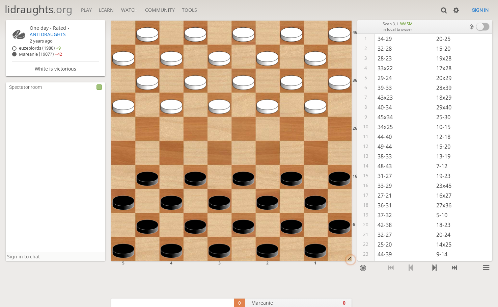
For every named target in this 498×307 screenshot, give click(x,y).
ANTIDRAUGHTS (48, 34)
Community (160, 10)
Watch (129, 10)
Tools (189, 10)
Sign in (480, 10)
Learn (106, 10)
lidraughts (38, 9)
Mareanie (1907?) (40, 54)
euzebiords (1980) (40, 48)
